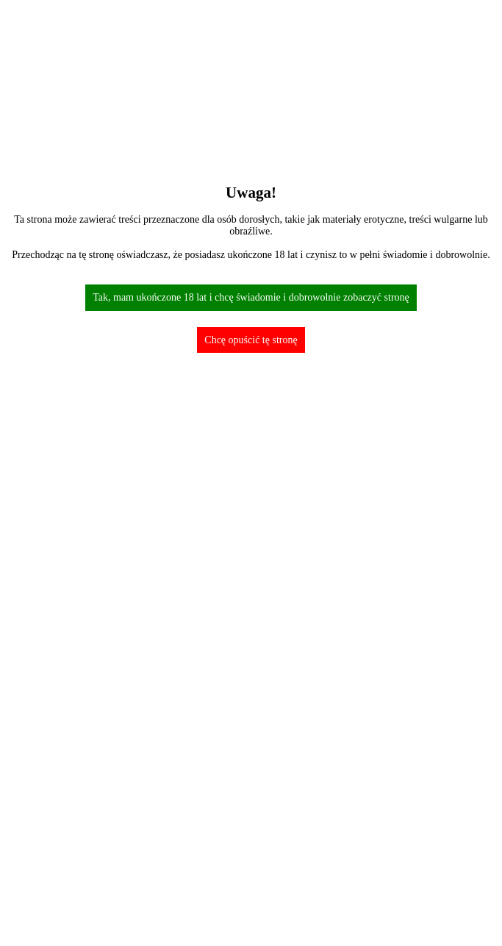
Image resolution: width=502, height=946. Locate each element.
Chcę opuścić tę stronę (250, 339)
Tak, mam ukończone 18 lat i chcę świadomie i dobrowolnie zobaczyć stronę (251, 297)
